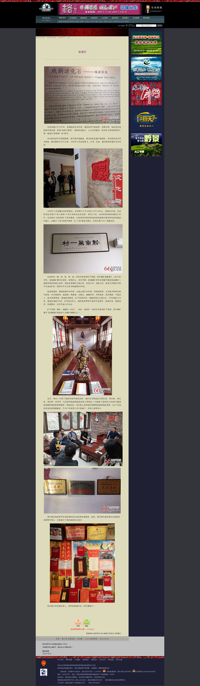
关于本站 (60, 660)
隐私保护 (86, 660)
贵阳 (60, 21)
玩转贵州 (94, 18)
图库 (106, 21)
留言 (127, 21)
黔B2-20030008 (81, 680)
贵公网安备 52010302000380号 (145, 671)
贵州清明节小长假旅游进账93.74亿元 (54, 644)
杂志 (110, 21)
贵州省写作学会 (99, 677)
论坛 (122, 21)
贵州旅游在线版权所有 (65, 668)
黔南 (77, 21)
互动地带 (136, 18)
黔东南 (65, 21)
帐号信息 (119, 660)
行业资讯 (73, 18)
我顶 (78, 626)
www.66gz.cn (46, 20)
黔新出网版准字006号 (95, 680)
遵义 (97, 21)
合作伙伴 (102, 660)
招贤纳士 (94, 660)
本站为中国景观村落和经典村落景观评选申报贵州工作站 (76, 665)
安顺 (81, 21)
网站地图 (69, 660)
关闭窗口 (117, 633)
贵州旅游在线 (51, 37)
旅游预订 (125, 18)
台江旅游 (121, 26)
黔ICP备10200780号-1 (125, 671)
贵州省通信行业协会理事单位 (115, 680)
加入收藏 (103, 633)
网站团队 (111, 660)
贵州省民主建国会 (71, 677)
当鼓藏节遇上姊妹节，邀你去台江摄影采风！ (57, 647)
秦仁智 (64, 639)
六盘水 (87, 21)
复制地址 (89, 633)
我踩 (86, 626)
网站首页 (62, 18)
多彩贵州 (115, 18)
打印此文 (110, 633)
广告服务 (77, 660)
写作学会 (116, 21)
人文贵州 (104, 18)
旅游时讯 (83, 18)
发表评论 (96, 633)
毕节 (92, 21)
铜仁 (101, 21)
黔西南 (72, 21)
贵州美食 (146, 18)
